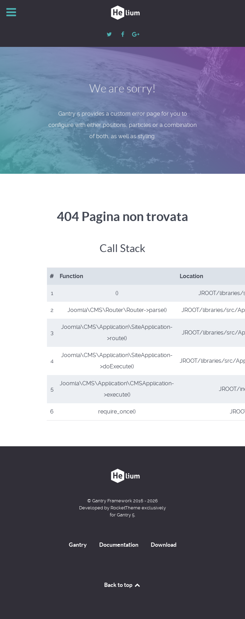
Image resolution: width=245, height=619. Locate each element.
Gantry (78, 544)
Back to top (122, 585)
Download (164, 544)
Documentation (118, 544)
